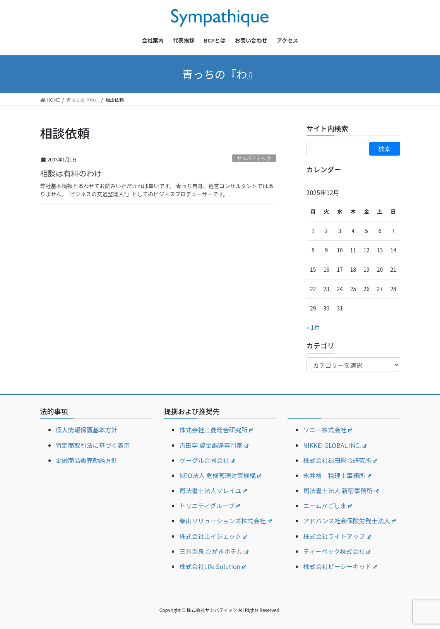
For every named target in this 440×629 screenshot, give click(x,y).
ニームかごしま (327, 505)
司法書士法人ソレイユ (213, 490)
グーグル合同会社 (207, 460)
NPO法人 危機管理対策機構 (220, 475)
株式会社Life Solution (212, 566)
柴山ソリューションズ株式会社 (225, 520)
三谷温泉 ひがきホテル (213, 551)
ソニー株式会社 (327, 429)
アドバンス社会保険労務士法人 (349, 520)
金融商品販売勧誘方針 (87, 460)
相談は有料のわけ (71, 173)
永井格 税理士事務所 (337, 475)
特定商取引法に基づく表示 (93, 445)
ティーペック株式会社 (336, 551)
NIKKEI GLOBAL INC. (334, 445)
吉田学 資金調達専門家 (213, 445)
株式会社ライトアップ (337, 536)
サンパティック (254, 158)
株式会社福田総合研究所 (340, 460)
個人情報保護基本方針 (87, 429)
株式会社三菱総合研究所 (216, 429)
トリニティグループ (209, 505)
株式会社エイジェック (213, 536)
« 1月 (313, 327)
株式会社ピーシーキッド (340, 566)
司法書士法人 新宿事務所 (340, 490)
